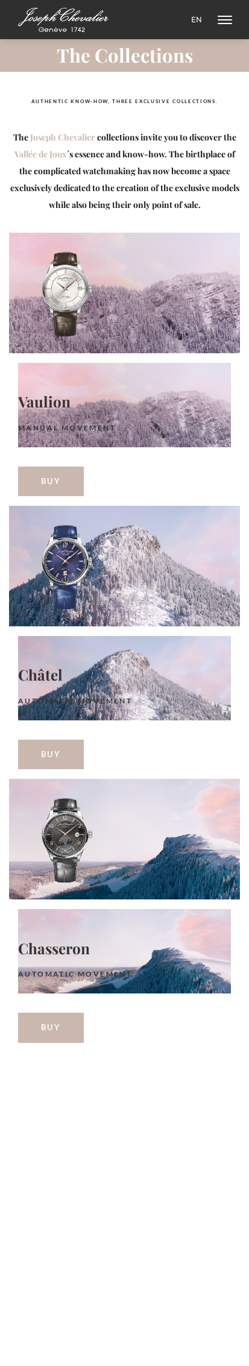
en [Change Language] (196, 19)
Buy (51, 481)
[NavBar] (225, 20)
